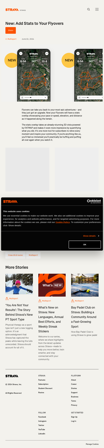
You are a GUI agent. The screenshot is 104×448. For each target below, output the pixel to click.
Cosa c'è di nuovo (15, 255)
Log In (73, 421)
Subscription (43, 384)
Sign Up (74, 417)
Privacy (74, 405)
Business (74, 397)
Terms (73, 401)
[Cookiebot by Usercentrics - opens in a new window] (89, 201)
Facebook (42, 417)
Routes (41, 392)
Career (74, 384)
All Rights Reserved (13, 393)
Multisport (33, 255)
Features (41, 380)
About (73, 380)
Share (10, 30)
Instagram (42, 421)
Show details (89, 236)
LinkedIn (41, 434)
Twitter (41, 425)
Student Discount (45, 388)
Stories (74, 388)
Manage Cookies (92, 444)
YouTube (41, 429)
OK (84, 244)
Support (74, 392)
